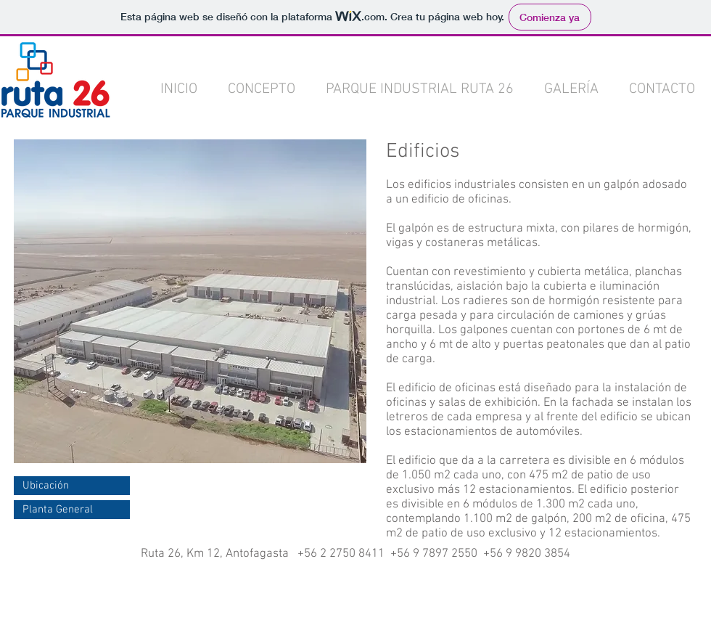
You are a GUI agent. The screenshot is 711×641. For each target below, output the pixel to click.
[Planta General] (72, 509)
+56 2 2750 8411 (341, 554)
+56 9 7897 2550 (433, 554)
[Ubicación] (72, 485)
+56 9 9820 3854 (526, 554)
